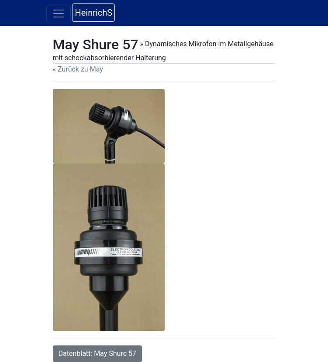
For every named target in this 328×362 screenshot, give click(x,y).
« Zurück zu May (78, 69)
